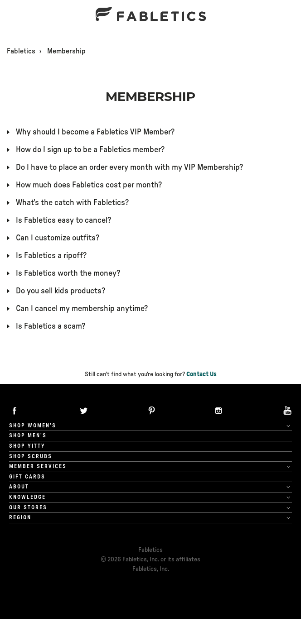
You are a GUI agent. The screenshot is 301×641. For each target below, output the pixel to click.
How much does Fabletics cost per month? (89, 185)
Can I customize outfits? (57, 238)
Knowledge (27, 497)
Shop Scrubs (30, 456)
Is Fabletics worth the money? (68, 273)
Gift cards (27, 476)
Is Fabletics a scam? (50, 326)
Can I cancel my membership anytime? (82, 309)
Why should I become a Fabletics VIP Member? (95, 132)
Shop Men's (28, 435)
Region (20, 517)
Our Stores (28, 507)
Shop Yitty (27, 446)
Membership (66, 51)
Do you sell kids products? (60, 291)
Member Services (38, 466)
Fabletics (21, 51)
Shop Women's (32, 425)
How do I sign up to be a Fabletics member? (90, 150)
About (19, 486)
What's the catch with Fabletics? (72, 203)
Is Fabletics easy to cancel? (63, 220)
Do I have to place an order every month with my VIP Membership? (129, 167)
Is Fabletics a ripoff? (51, 256)
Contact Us (201, 374)
